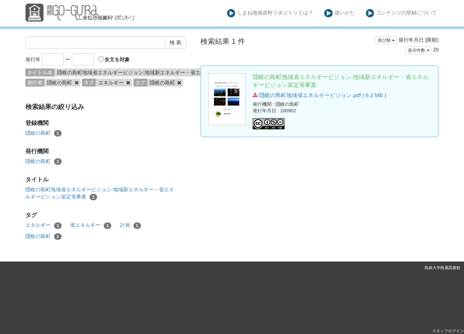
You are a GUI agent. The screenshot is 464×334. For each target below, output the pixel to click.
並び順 (386, 40)
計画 (130, 225)
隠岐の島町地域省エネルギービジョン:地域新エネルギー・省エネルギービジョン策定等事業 (99, 193)
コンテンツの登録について (401, 13)
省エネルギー (90, 225)
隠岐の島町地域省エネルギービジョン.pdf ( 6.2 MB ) (319, 95)
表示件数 (418, 50)
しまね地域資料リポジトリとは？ (270, 13)
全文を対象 (114, 59)
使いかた (339, 13)
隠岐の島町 (43, 133)
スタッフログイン (448, 331)
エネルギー (43, 225)
